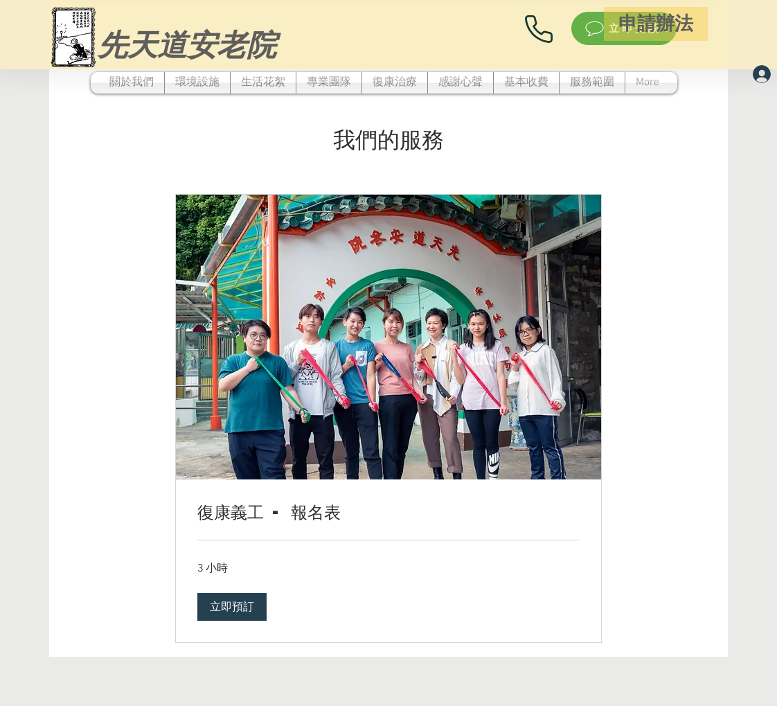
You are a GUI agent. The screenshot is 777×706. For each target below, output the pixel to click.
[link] (388, 512)
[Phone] (539, 28)
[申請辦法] (656, 24)
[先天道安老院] (187, 43)
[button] (232, 607)
